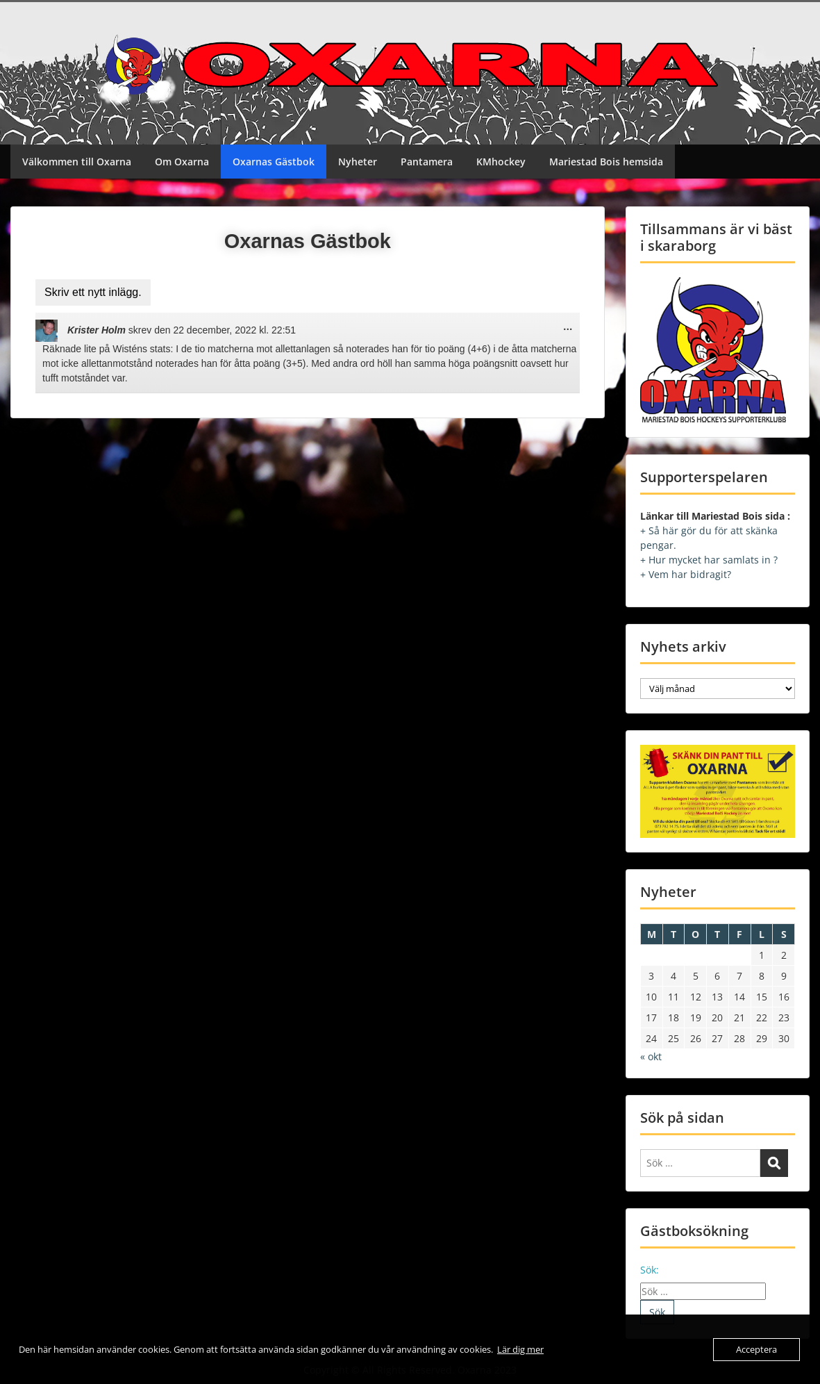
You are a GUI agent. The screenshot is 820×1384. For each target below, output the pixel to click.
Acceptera (756, 1349)
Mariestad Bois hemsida (606, 161)
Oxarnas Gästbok (274, 161)
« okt (651, 1056)
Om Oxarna (182, 161)
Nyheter (357, 161)
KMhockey (501, 161)
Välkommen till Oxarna (76, 161)
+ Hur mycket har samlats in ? (709, 559)
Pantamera (427, 161)
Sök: (649, 1269)
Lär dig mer (520, 1349)
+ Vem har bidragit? (685, 574)
